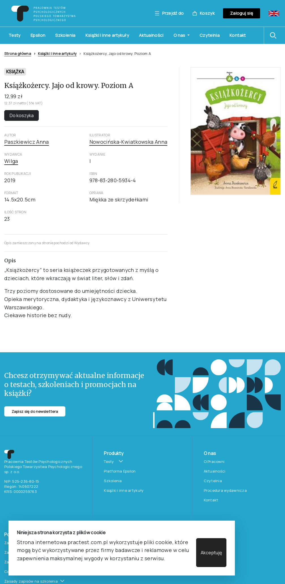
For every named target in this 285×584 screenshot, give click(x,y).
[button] (274, 35)
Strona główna (17, 53)
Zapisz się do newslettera (35, 411)
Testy (14, 35)
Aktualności (151, 35)
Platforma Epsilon (120, 471)
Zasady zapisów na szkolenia (31, 581)
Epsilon (38, 35)
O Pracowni (214, 461)
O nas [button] (179, 35)
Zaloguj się (241, 13)
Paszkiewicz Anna (26, 141)
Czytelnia (210, 35)
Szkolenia (65, 35)
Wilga (11, 161)
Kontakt (238, 35)
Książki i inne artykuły (107, 35)
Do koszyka (22, 115)
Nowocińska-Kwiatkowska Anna (128, 141)
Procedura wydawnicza (225, 490)
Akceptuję (211, 552)
